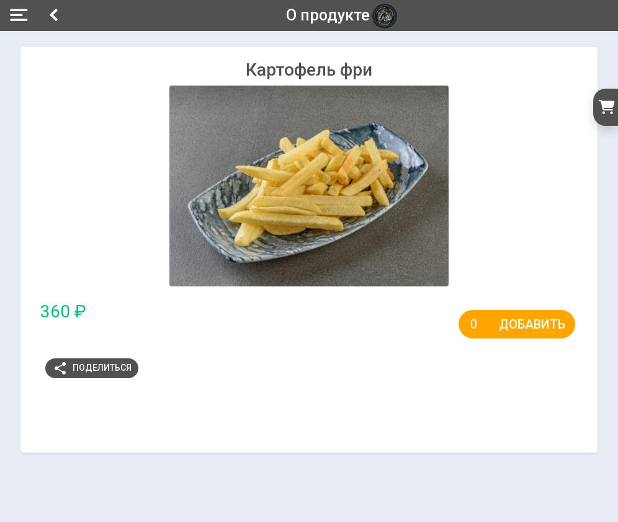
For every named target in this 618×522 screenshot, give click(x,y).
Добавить (532, 324)
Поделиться (92, 368)
